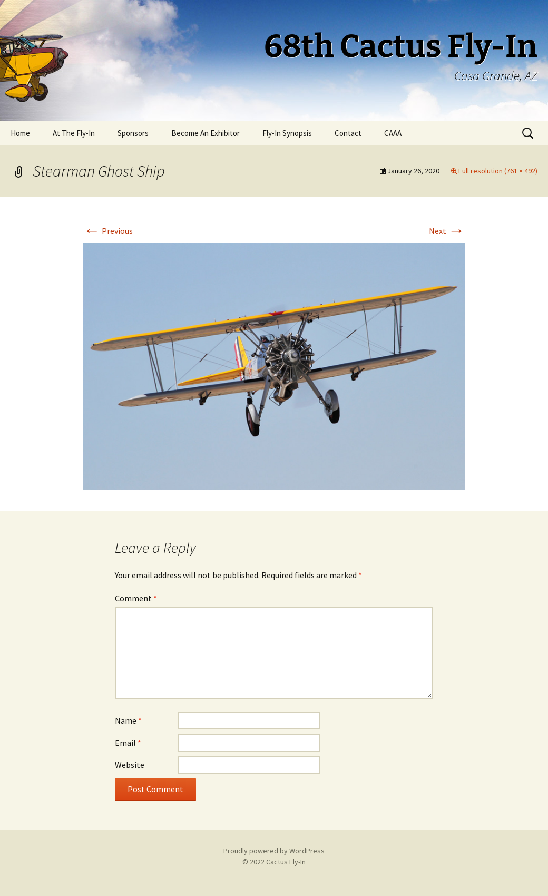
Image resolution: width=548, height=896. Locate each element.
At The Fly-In (74, 133)
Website (129, 764)
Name (128, 720)
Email (128, 742)
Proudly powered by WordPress (274, 850)
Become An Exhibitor (205, 133)
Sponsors (133, 133)
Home (20, 133)
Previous (108, 231)
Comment (136, 598)
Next (447, 231)
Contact (348, 133)
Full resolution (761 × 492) (497, 171)
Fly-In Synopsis (287, 133)
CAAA (393, 133)
